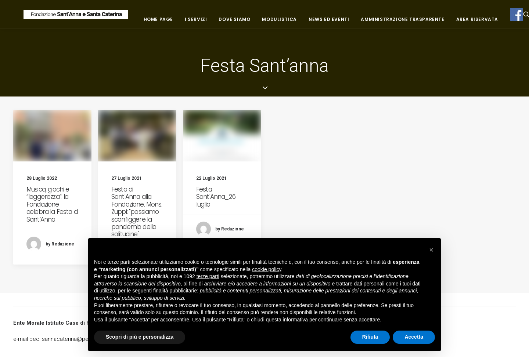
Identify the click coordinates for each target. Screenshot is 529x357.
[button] (431, 250)
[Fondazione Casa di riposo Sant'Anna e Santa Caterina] (98, 17)
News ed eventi (375, 22)
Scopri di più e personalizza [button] (139, 337)
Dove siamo (280, 22)
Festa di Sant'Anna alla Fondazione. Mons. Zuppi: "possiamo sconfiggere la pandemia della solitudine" (136, 211)
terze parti (208, 276)
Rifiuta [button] (370, 337)
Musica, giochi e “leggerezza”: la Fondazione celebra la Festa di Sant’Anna (52, 204)
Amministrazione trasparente (448, 22)
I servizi (242, 22)
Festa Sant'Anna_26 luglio (215, 197)
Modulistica (325, 22)
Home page (204, 22)
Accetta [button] (413, 337)
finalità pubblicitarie (175, 291)
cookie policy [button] (266, 269)
